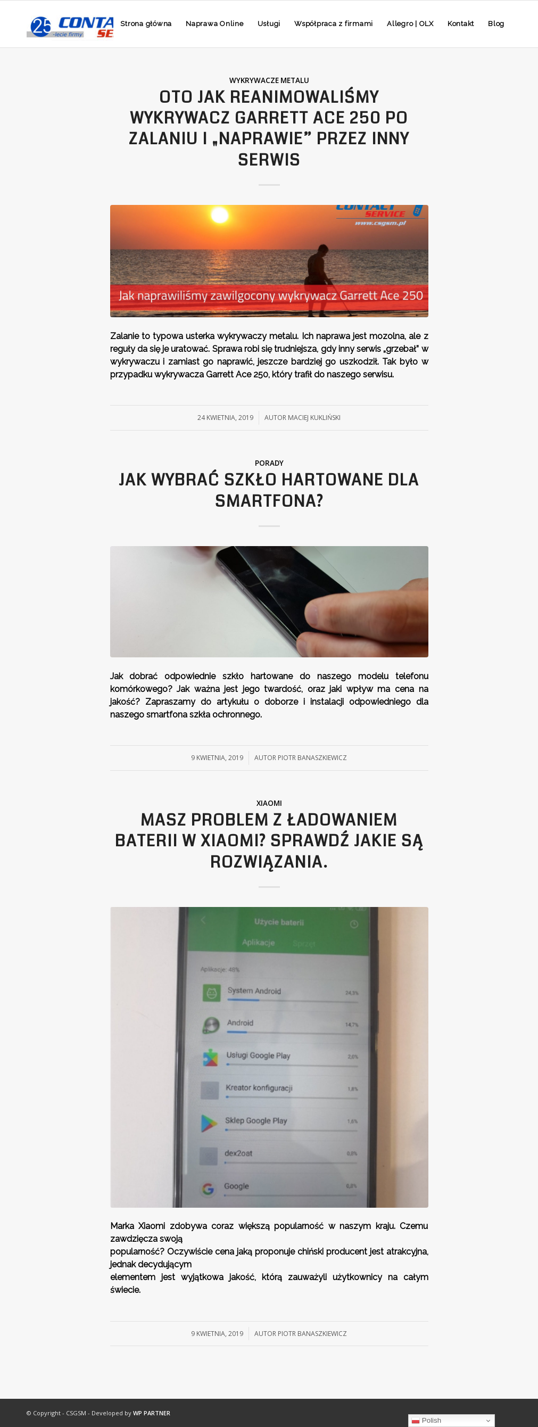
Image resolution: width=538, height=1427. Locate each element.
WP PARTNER (151, 1413)
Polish (426, 1420)
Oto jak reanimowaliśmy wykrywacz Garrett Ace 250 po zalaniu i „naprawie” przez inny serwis (269, 128)
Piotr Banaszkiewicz (312, 757)
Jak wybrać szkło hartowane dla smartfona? (269, 491)
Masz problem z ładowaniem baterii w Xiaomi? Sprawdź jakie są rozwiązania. (269, 841)
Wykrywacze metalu (269, 80)
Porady (269, 463)
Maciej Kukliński (314, 417)
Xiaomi (269, 803)
